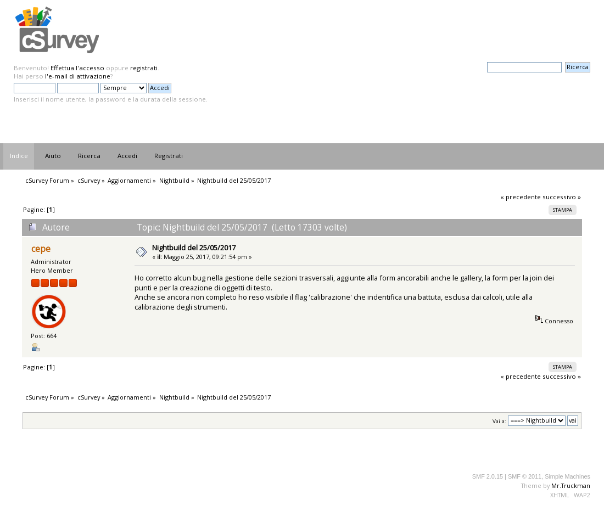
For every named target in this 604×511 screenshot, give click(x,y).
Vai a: (499, 420)
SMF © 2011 (524, 476)
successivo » (562, 197)
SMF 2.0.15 (487, 476)
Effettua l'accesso (77, 68)
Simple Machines (567, 476)
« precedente (520, 197)
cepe (41, 249)
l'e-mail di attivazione (77, 76)
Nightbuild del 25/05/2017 (194, 247)
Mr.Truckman (570, 485)
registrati (144, 68)
